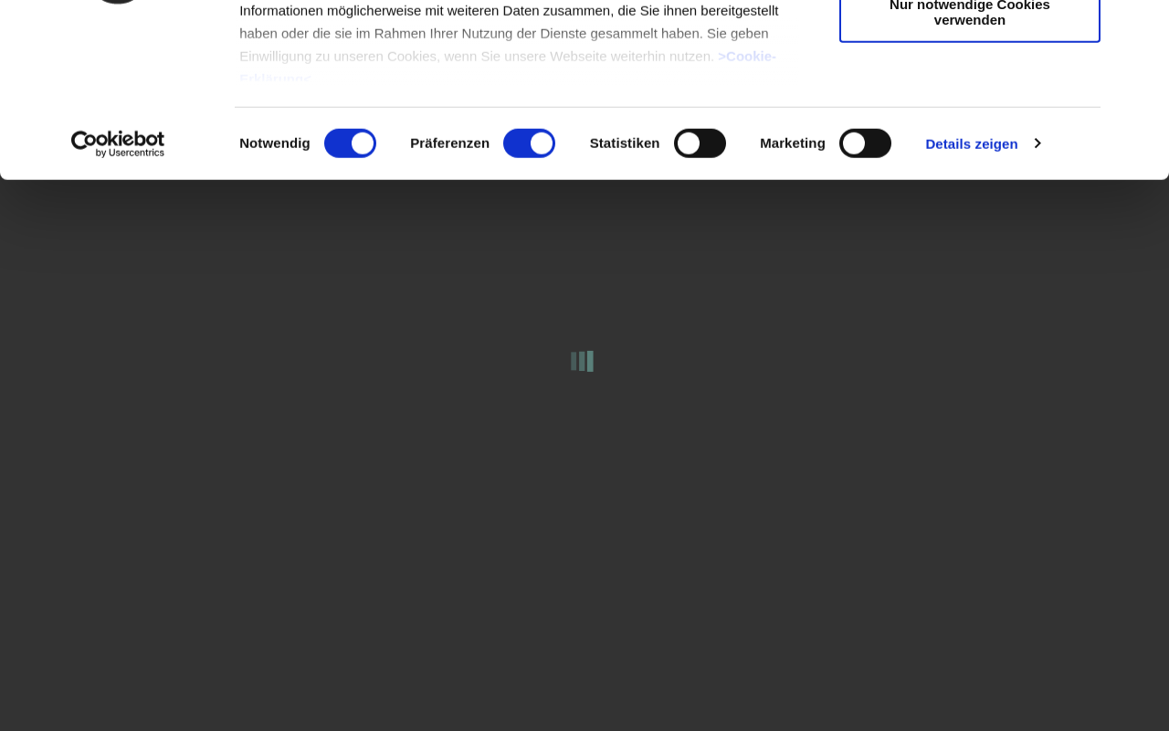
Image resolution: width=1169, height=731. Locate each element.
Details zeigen (971, 292)
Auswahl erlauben (969, 99)
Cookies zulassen (969, 45)
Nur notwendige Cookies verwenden (970, 159)
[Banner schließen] (1140, 28)
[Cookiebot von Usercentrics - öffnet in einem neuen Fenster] (118, 292)
